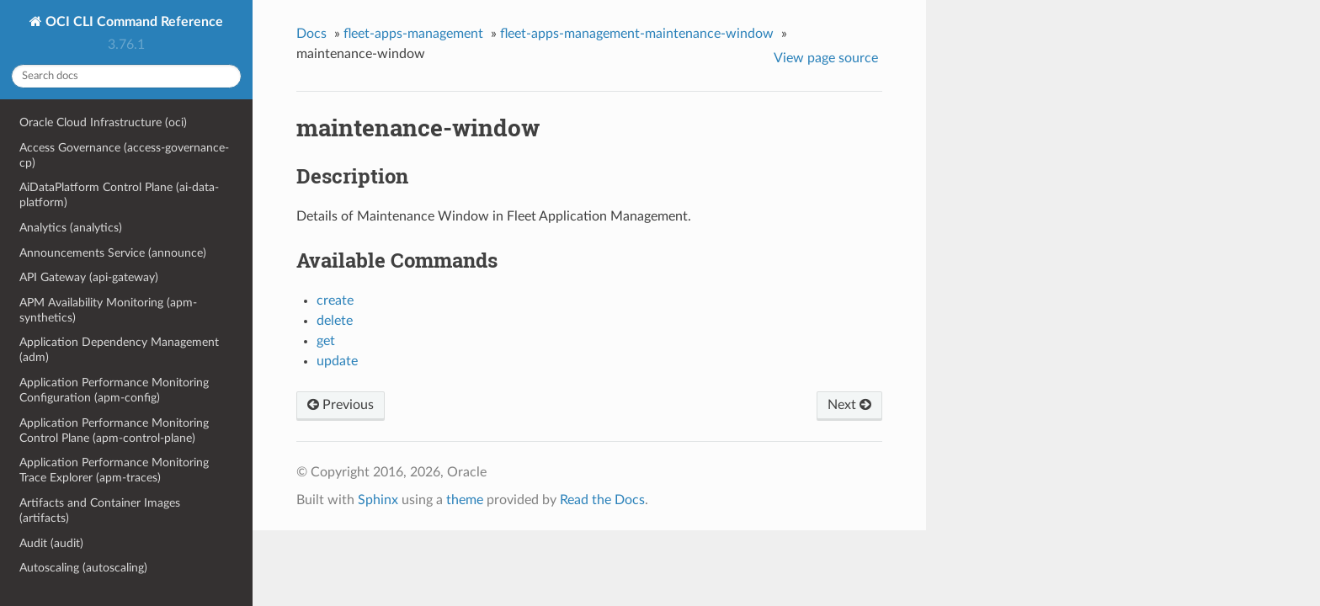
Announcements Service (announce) (112, 253)
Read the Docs (602, 500)
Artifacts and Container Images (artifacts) (99, 510)
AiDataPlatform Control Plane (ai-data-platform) (119, 195)
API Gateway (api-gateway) (88, 277)
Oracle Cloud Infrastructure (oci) (103, 122)
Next (849, 405)
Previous (340, 405)
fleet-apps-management (413, 33)
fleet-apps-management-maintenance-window (637, 33)
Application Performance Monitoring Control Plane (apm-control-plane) (114, 430)
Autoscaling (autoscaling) (83, 567)
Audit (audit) (51, 543)
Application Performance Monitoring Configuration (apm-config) (114, 390)
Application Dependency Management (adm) (119, 350)
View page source (826, 58)
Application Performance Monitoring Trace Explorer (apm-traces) (114, 470)
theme (464, 500)
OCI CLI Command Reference (132, 22)
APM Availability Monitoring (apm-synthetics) (108, 310)
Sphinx (378, 500)
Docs (311, 33)
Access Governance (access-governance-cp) (124, 155)
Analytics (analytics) (70, 227)
